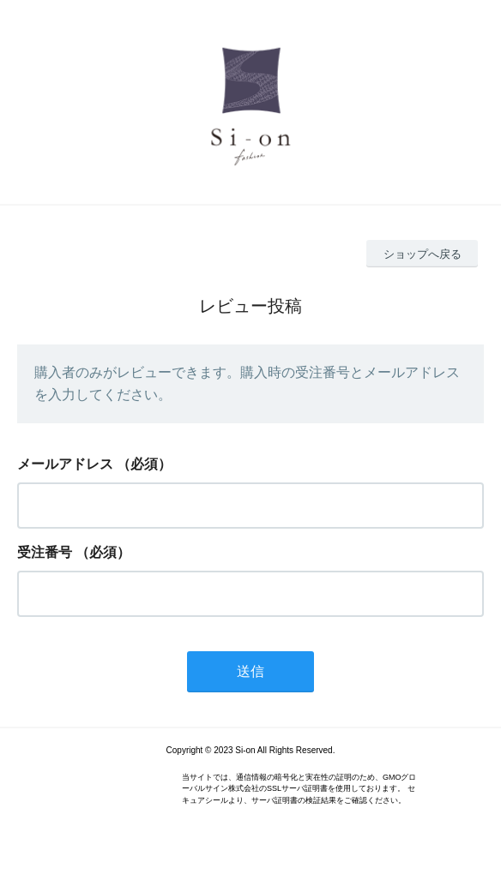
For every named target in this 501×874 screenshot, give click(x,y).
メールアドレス (65, 464)
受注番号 (44, 552)
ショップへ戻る (422, 254)
